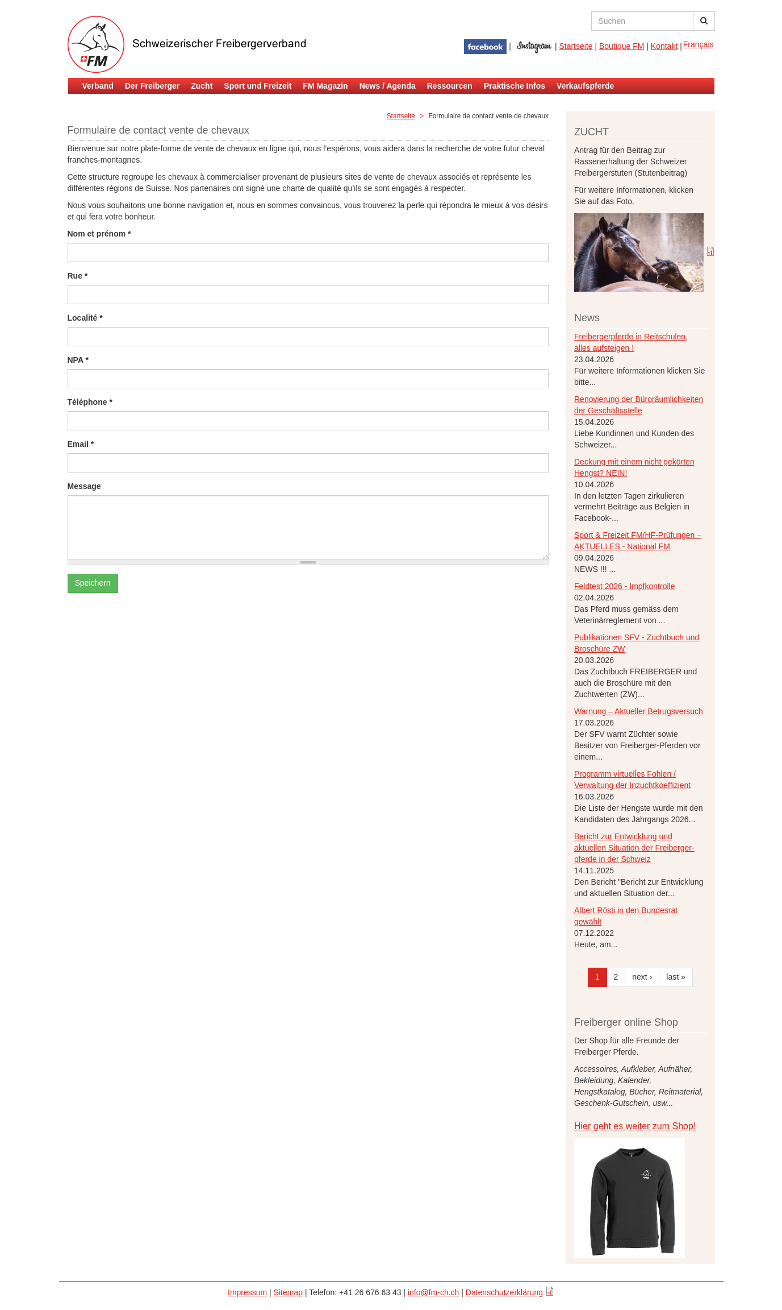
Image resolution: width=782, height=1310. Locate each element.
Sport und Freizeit (257, 85)
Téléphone (90, 402)
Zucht (201, 85)
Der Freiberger (152, 85)
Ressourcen (449, 85)
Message (84, 486)
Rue (78, 275)
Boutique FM (621, 46)
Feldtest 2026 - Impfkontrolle (624, 586)
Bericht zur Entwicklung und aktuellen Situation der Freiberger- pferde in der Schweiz (634, 848)
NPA (78, 359)
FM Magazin (325, 85)
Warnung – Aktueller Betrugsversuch (638, 711)
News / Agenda (387, 85)
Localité (85, 317)
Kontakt (664, 46)
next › (642, 976)
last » (675, 976)
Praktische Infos (514, 85)
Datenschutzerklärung (504, 1292)
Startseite (575, 46)
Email (81, 444)
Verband (98, 85)
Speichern (93, 582)
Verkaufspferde (585, 85)
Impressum (247, 1292)
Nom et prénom (99, 233)
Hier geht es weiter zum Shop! (635, 1126)
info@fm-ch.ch (433, 1292)
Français (698, 44)
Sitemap (288, 1292)
